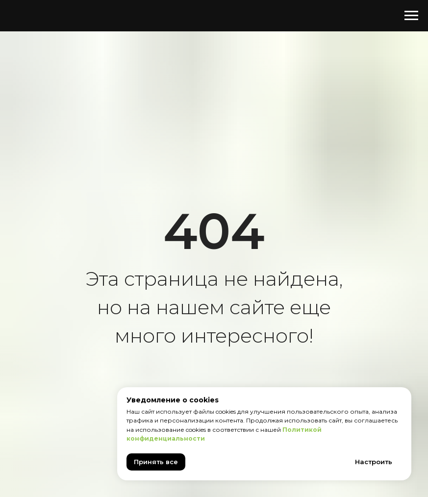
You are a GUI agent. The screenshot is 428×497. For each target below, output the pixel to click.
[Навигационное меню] (411, 16)
